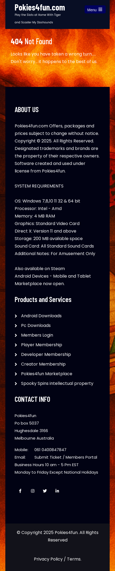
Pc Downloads (36, 325)
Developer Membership (46, 354)
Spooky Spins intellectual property (57, 383)
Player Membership (41, 345)
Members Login (37, 335)
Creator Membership (43, 364)
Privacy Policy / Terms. (57, 559)
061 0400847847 (50, 449)
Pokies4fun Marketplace (46, 374)
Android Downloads (41, 316)
